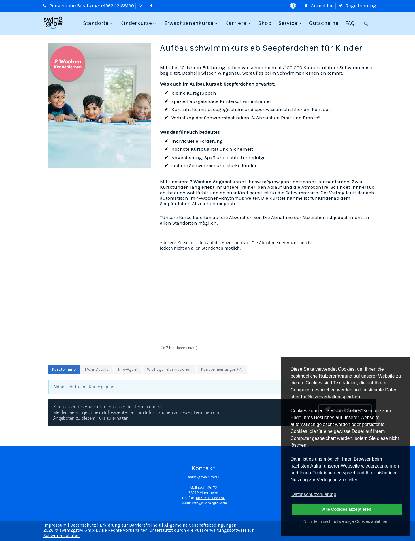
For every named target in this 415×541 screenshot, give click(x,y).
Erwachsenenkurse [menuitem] (191, 23)
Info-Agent (128, 369)
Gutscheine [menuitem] (323, 23)
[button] (366, 23)
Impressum (55, 525)
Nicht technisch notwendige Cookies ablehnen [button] (345, 521)
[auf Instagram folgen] (141, 5)
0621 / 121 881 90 (210, 497)
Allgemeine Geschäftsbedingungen (200, 525)
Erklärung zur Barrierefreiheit (130, 525)
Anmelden (318, 5)
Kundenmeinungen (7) (221, 369)
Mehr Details (97, 369)
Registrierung (357, 5)
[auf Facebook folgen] (152, 5)
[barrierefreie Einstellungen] (293, 5)
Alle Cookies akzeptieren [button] (346, 509)
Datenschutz (83, 525)
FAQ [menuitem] (350, 23)
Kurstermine (64, 369)
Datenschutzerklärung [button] (313, 494)
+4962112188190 (117, 5)
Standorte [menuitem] (98, 23)
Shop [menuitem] (264, 23)
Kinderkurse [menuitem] (138, 23)
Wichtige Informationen (169, 369)
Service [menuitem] (290, 23)
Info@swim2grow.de (209, 503)
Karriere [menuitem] (238, 23)
